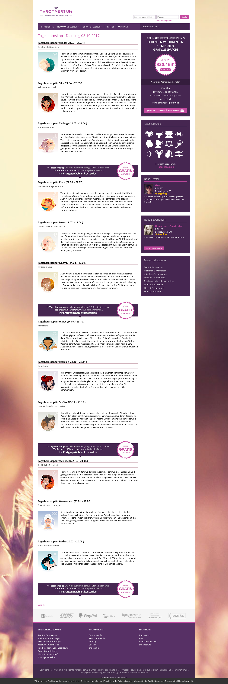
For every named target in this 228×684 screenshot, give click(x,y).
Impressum (94, 647)
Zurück (41, 604)
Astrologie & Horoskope (155, 274)
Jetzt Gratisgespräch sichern (165, 111)
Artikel (110, 26)
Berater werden (92, 26)
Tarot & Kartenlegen (153, 267)
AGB (141, 638)
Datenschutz (145, 644)
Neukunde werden (68, 26)
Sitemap (92, 641)
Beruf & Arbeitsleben (153, 284)
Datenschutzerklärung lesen (177, 681)
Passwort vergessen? (164, 20)
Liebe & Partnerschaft (154, 288)
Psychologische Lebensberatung (159, 281)
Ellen (157, 185)
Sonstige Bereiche (152, 291)
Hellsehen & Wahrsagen (155, 270)
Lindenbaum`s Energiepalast (169, 226)
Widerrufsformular (148, 641)
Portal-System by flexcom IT (114, 677)
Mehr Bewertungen (154, 248)
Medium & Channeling (154, 277)
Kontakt (123, 26)
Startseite (47, 26)
